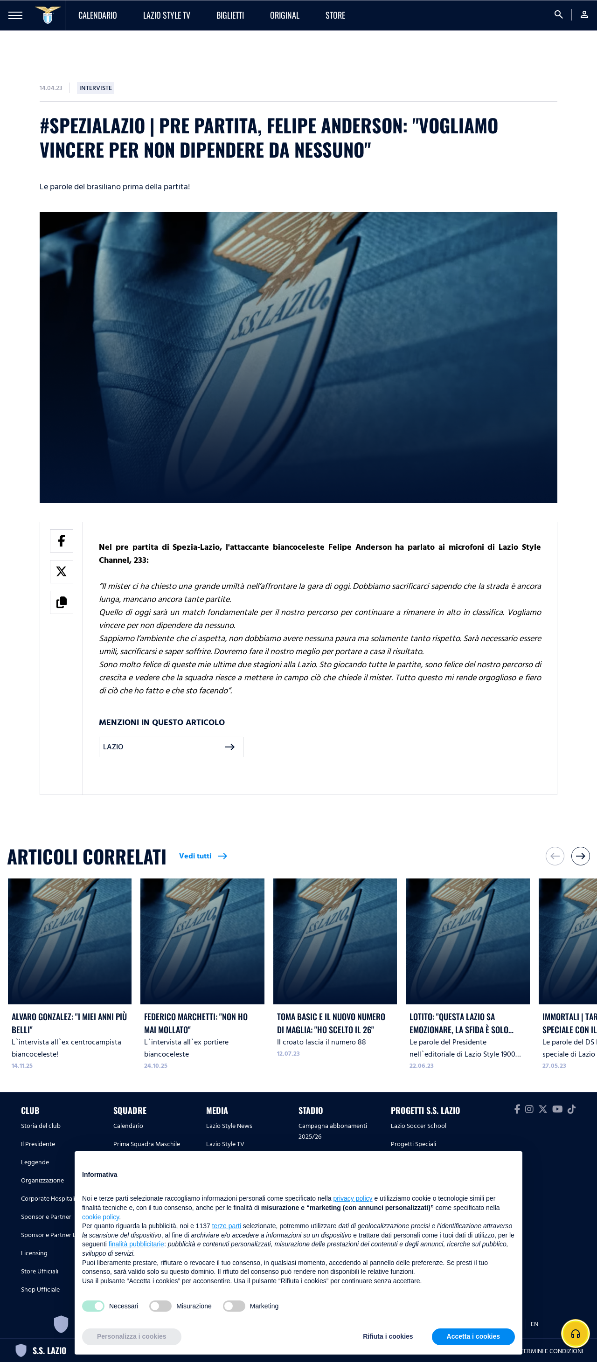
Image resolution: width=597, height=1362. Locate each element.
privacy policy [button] (353, 1198)
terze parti (226, 1226)
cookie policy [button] (100, 1217)
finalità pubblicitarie (136, 1244)
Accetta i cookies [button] (473, 1336)
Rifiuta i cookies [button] (388, 1336)
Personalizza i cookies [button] (132, 1336)
